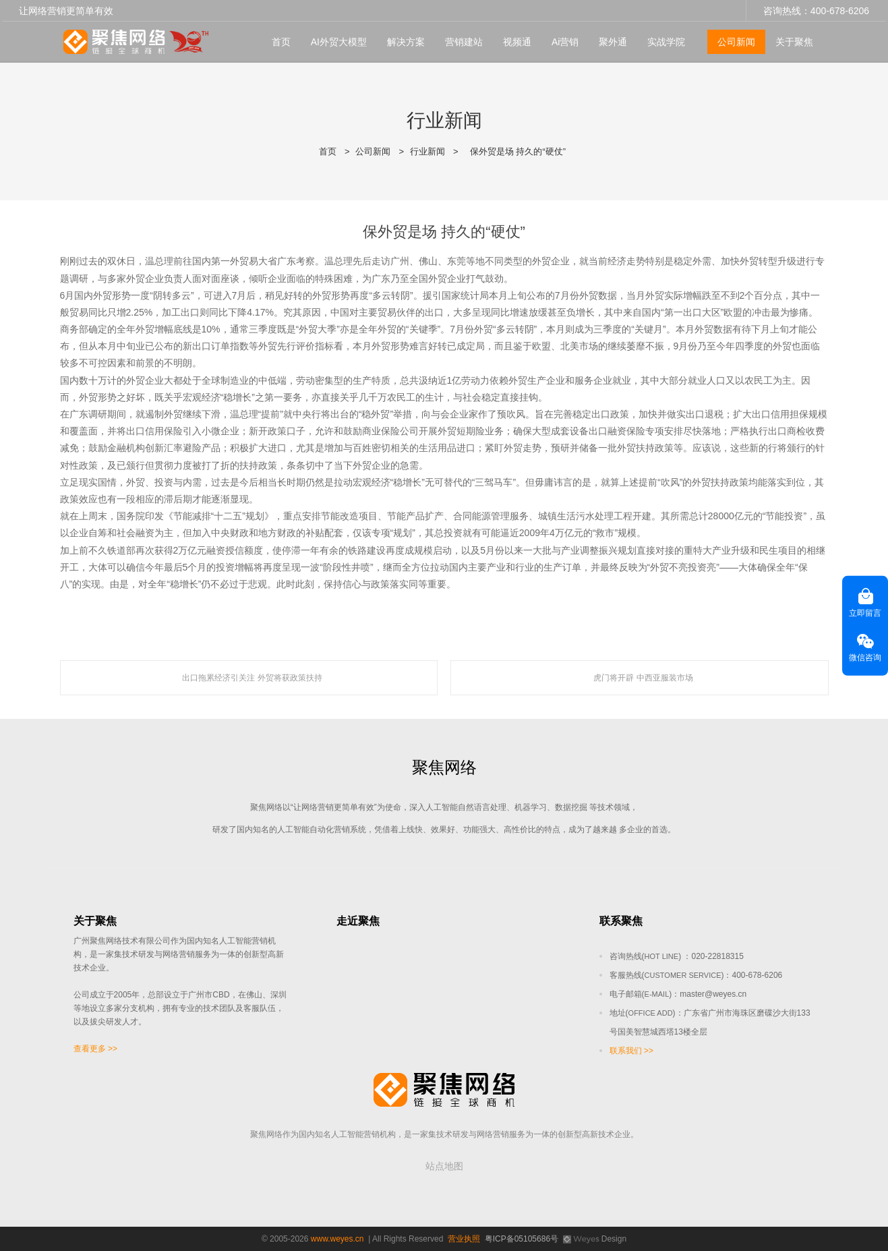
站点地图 (444, 1166)
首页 (281, 41)
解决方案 (406, 41)
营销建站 (464, 41)
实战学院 (666, 41)
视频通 (517, 41)
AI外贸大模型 (339, 41)
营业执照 (464, 1239)
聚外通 (613, 41)
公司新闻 (736, 41)
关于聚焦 (794, 41)
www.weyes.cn (337, 1239)
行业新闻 (427, 151)
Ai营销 (565, 41)
